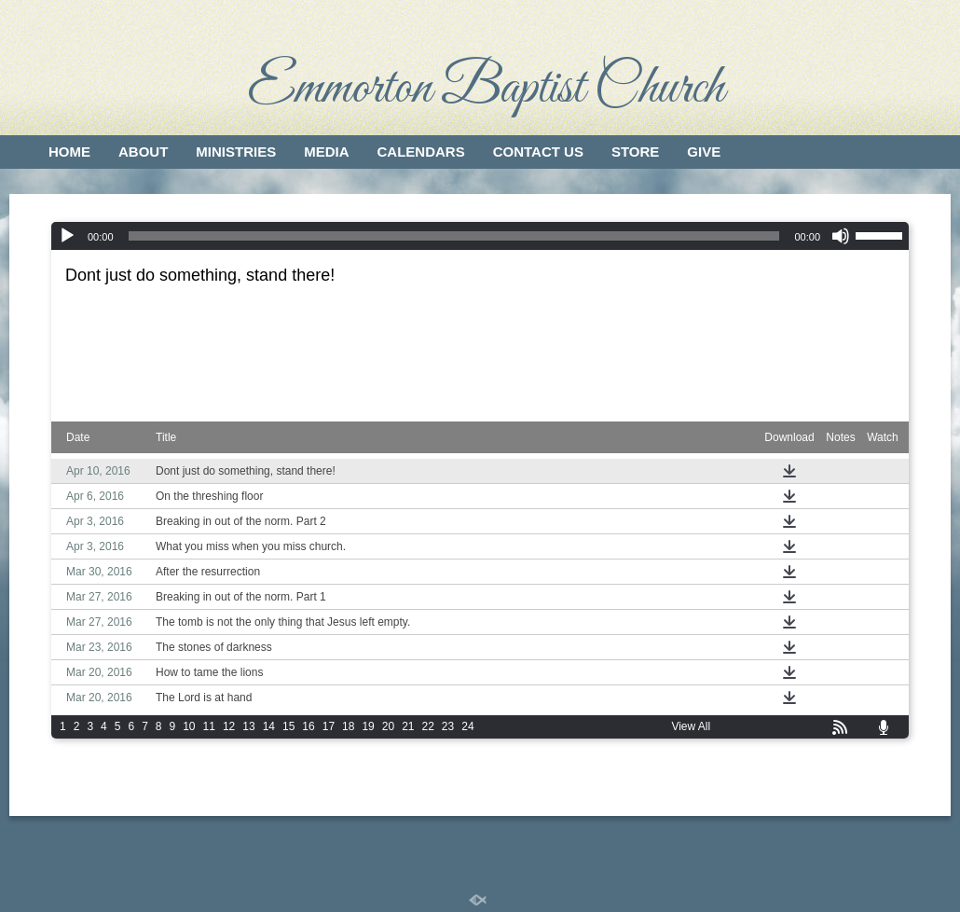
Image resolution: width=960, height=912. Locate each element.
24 (467, 726)
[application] (480, 236)
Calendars (421, 151)
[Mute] (840, 236)
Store (635, 151)
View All (690, 726)
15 (288, 726)
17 (328, 726)
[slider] (454, 236)
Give (703, 151)
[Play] (67, 236)
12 (229, 726)
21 (408, 726)
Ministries (236, 151)
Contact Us (538, 151)
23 (448, 726)
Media (326, 151)
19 (368, 726)
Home (69, 151)
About (143, 151)
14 (269, 726)
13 (248, 726)
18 (348, 726)
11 (209, 726)
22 (428, 726)
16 (308, 726)
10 (189, 726)
